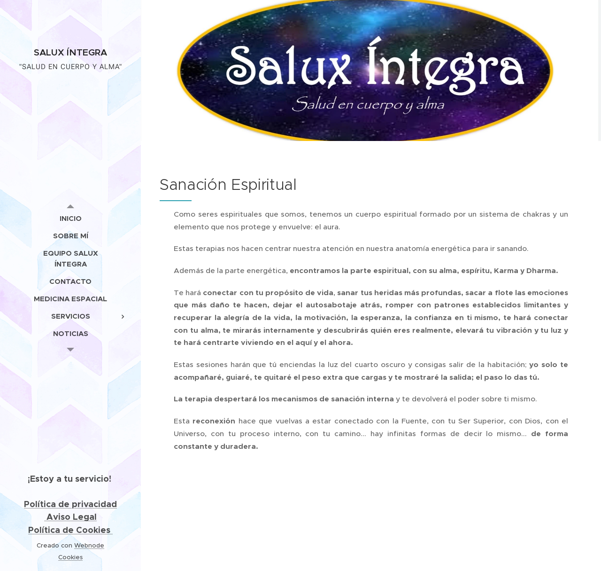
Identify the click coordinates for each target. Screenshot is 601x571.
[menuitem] (70, 218)
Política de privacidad (70, 504)
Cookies (70, 557)
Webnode (89, 545)
